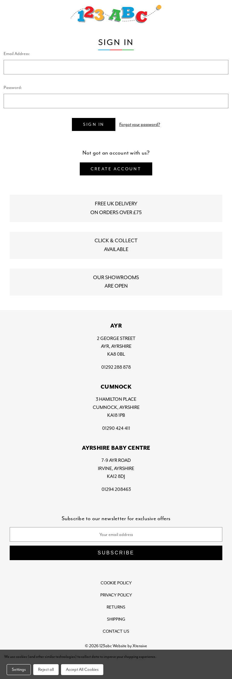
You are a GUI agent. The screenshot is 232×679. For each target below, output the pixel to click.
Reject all (46, 669)
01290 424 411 (116, 428)
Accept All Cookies (82, 669)
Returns (116, 606)
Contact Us (116, 631)
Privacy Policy (116, 594)
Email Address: (17, 53)
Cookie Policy (116, 582)
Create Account (116, 168)
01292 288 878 (116, 367)
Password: (13, 87)
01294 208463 (116, 489)
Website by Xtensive (130, 645)
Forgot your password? (139, 124)
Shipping (116, 619)
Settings (19, 669)
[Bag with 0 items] (221, 14)
